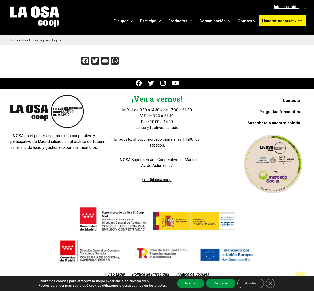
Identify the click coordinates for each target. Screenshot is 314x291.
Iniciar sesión (286, 6)
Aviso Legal (115, 274)
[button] (123, 21)
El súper (123, 21)
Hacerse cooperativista (282, 21)
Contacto (246, 21)
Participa (150, 21)
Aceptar (193, 283)
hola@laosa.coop (156, 179)
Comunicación (214, 21)
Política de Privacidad (150, 274)
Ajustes (254, 283)
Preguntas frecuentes (279, 111)
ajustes (162, 286)
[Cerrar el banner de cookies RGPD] (274, 283)
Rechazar (224, 283)
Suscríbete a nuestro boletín (274, 123)
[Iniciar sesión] (304, 7)
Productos (180, 21)
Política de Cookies (192, 274)
